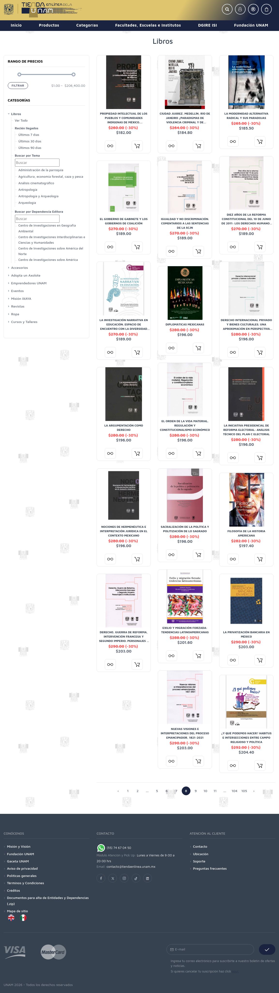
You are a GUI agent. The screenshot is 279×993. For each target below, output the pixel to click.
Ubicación (200, 854)
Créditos (13, 890)
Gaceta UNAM (18, 861)
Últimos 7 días (28, 135)
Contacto (200, 846)
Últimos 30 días (29, 141)
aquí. (235, 971)
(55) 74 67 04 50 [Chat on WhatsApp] (114, 848)
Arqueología (27, 203)
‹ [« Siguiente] (118, 791)
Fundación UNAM (20, 854)
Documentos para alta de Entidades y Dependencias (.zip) (48, 901)
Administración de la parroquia (40, 170)
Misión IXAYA (21, 298)
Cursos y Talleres (24, 322)
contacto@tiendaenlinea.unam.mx (131, 866)
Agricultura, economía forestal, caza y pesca (50, 176)
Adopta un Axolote (25, 275)
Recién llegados (26, 128)
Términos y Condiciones (25, 883)
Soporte (199, 861)
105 (244, 791)
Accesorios (19, 267)
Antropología (27, 189)
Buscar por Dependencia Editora (39, 211)
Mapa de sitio (17, 911)
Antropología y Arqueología (38, 196)
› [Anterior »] (253, 791)
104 (234, 791)
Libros (16, 114)
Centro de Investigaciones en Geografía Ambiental (47, 228)
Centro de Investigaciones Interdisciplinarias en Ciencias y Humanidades (52, 239)
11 (215, 791)
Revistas (17, 306)
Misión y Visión (18, 846)
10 (205, 791)
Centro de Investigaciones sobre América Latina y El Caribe (48, 262)
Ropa (15, 314)
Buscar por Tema (27, 155)
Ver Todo (21, 120)
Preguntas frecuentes (210, 868)
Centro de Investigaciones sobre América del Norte (50, 251)
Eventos (17, 291)
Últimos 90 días (29, 148)
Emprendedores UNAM (28, 283)
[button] (227, 9)
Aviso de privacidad (22, 868)
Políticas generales (22, 876)
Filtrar (18, 85)
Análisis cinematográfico (36, 183)
